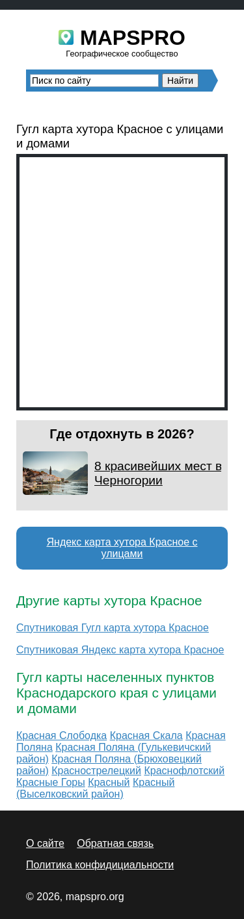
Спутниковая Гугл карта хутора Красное (112, 627)
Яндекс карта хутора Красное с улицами (121, 547)
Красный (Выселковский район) (95, 788)
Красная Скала (146, 735)
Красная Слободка (61, 735)
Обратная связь (115, 843)
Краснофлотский (184, 770)
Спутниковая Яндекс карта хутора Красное (120, 649)
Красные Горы (50, 782)
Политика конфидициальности (100, 864)
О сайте (45, 843)
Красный (108, 782)
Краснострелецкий (96, 770)
